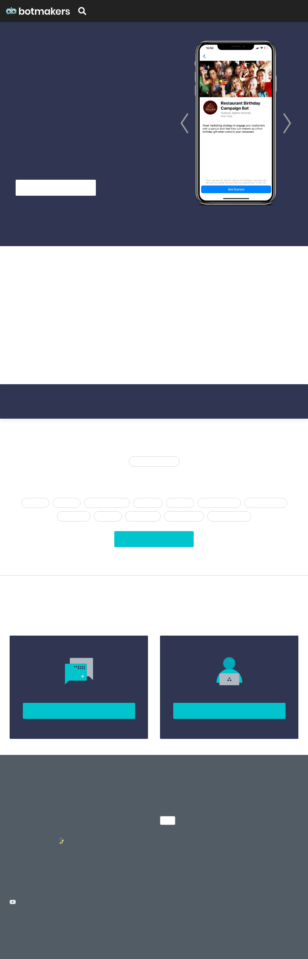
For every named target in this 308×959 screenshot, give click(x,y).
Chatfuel (35, 503)
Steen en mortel (266, 503)
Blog (256, 11)
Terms (17, 928)
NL (167, 820)
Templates (108, 11)
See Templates (126, 187)
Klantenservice (184, 516)
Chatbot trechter (219, 503)
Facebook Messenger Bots (113, 854)
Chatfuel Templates (110, 818)
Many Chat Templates (113, 806)
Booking (108, 516)
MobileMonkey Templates (104, 834)
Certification (141, 11)
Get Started (55, 187)
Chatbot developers (35, 830)
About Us (22, 794)
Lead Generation (229, 516)
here (209, 332)
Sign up (296, 11)
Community (25, 818)
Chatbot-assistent (106, 503)
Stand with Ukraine (34, 842)
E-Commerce (143, 516)
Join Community (79, 711)
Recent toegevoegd (154, 461)
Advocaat (180, 503)
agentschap (74, 516)
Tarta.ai (173, 938)
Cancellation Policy (91, 928)
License (58, 928)
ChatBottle (203, 938)
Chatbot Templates (110, 794)
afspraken (148, 503)
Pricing (274, 11)
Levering (66, 503)
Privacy (37, 928)
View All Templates (154, 539)
